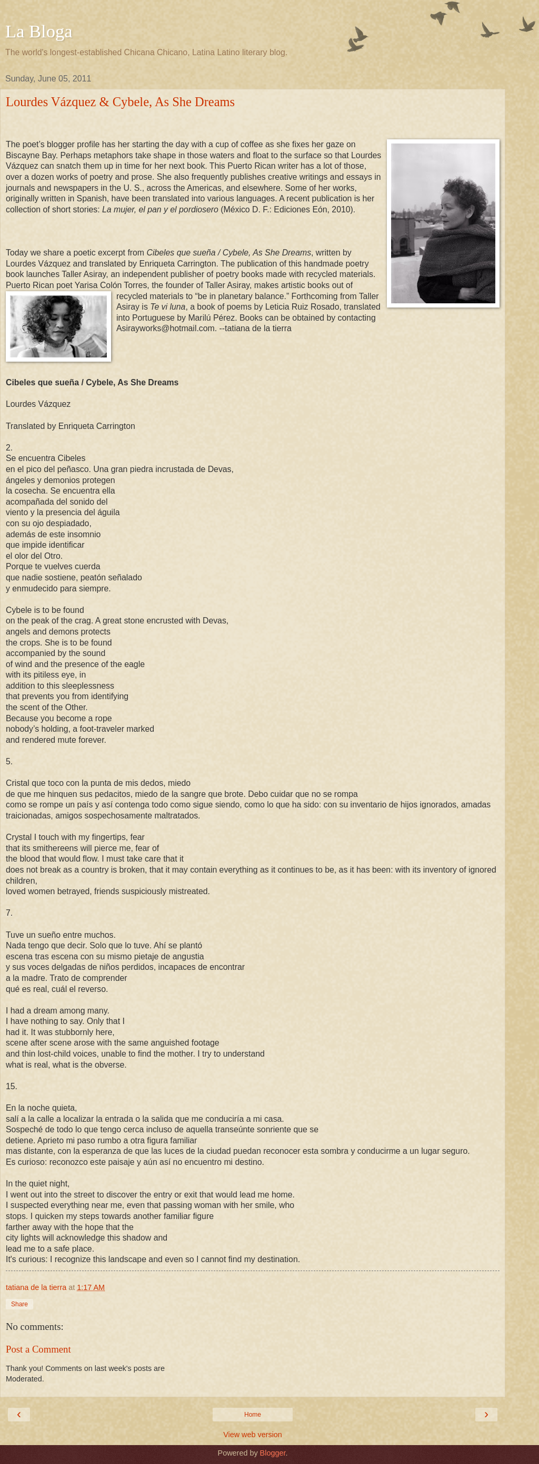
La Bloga (39, 31)
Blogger (273, 1453)
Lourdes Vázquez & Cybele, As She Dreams (120, 102)
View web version (252, 1434)
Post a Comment (38, 1349)
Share (19, 1304)
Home (252, 1414)
